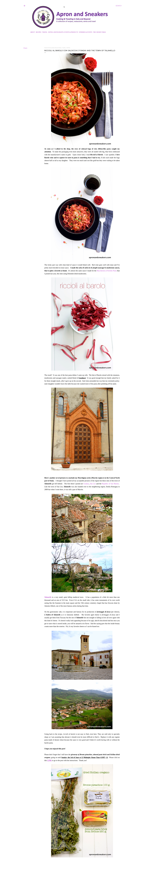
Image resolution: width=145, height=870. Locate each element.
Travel (44, 32)
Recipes (38, 32)
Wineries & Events (85, 32)
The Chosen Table (99, 32)
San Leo (93, 484)
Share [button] (25, 48)
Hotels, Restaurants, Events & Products (63, 32)
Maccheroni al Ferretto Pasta (107, 271)
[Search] (119, 5)
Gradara (86, 484)
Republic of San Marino (110, 484)
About (32, 32)
